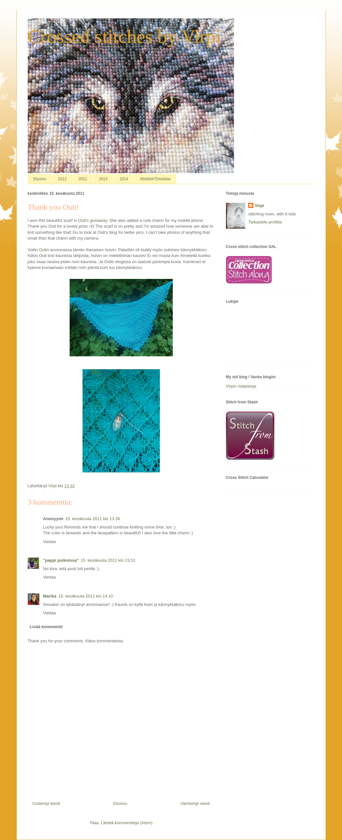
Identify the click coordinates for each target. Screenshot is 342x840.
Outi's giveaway (92, 220)
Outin (44, 249)
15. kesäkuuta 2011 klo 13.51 (108, 560)
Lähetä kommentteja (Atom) (126, 822)
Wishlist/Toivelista (155, 179)
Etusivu (40, 179)
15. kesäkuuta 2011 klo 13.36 (92, 518)
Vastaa (49, 541)
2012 (62, 179)
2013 (103, 179)
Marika (49, 596)
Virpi (259, 205)
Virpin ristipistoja (241, 386)
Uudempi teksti (46, 803)
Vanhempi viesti (195, 803)
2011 (83, 179)
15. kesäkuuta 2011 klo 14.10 (85, 596)
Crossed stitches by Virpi (124, 36)
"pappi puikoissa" (61, 560)
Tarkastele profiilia (265, 222)
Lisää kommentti (46, 626)
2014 (124, 179)
